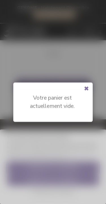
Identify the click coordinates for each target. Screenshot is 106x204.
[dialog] (95, 192)
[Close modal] (86, 88)
